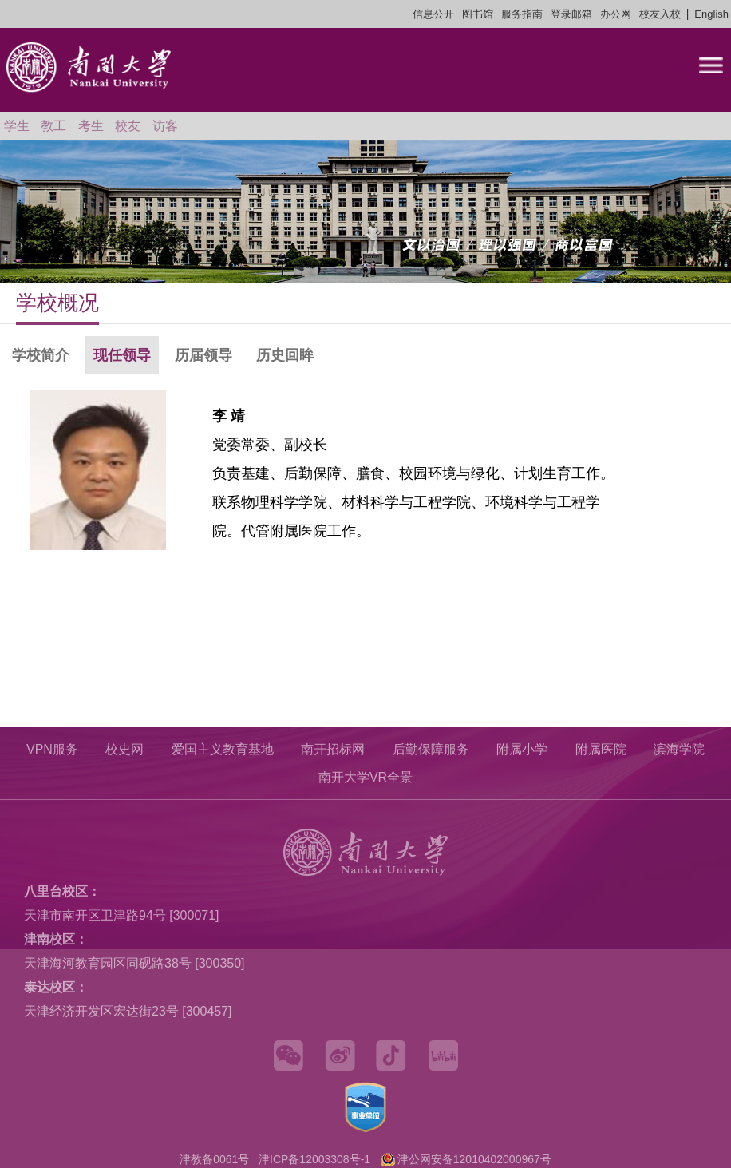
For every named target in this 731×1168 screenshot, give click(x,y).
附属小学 (521, 749)
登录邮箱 (571, 14)
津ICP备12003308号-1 (314, 1159)
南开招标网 (333, 749)
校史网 (124, 749)
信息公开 (433, 14)
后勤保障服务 (431, 749)
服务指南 (522, 14)
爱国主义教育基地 (223, 749)
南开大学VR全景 (365, 777)
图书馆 (477, 14)
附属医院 (600, 749)
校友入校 (660, 14)
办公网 (615, 14)
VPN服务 (52, 749)
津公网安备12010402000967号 (474, 1159)
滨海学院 (679, 749)
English (711, 14)
